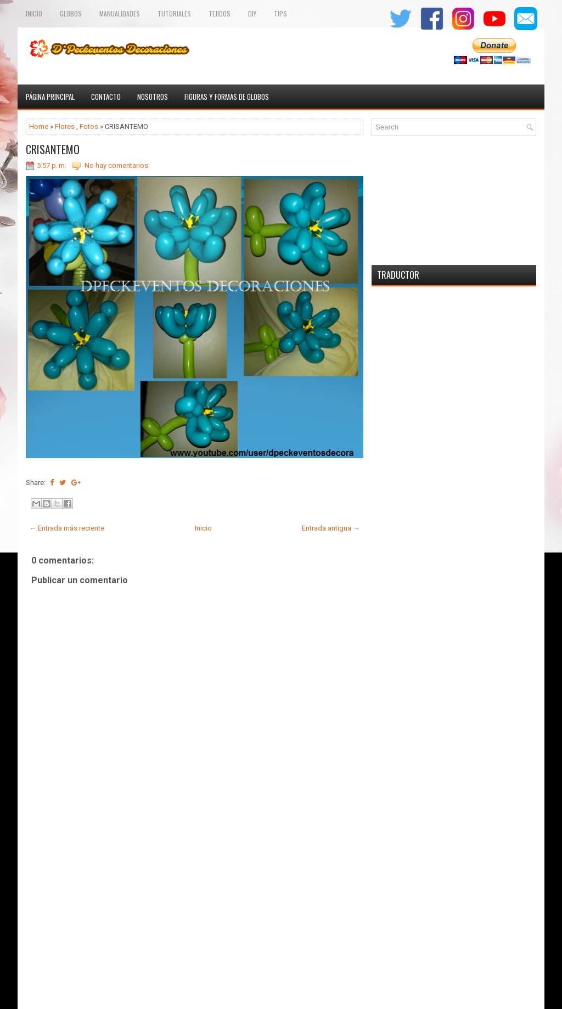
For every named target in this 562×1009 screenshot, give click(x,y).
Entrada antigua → (331, 528)
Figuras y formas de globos (226, 96)
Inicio (34, 13)
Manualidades (119, 13)
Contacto (106, 96)
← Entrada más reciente (66, 528)
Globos (71, 13)
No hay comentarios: (117, 165)
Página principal (50, 96)
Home (38, 126)
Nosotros (152, 96)
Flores (65, 126)
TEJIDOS (220, 13)
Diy (252, 13)
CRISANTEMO (53, 149)
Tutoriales (174, 13)
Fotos (89, 126)
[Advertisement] (194, 923)
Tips (280, 13)
